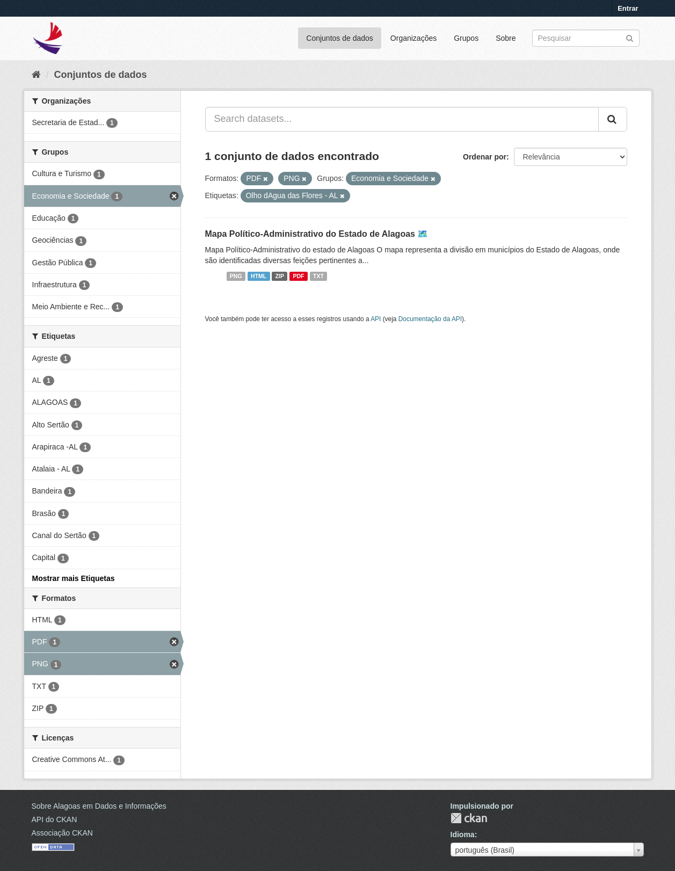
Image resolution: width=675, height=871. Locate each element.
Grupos (466, 38)
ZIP (279, 276)
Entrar (628, 8)
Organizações (413, 38)
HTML (258, 276)
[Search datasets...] (402, 119)
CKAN (469, 818)
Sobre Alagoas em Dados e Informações (99, 806)
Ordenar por (484, 157)
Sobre (506, 38)
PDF (298, 276)
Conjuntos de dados (339, 38)
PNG (236, 276)
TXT (318, 276)
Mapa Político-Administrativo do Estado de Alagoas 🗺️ (317, 233)
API (376, 319)
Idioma (463, 834)
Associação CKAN (62, 833)
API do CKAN (54, 819)
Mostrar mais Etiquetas (73, 578)
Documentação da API (430, 319)
